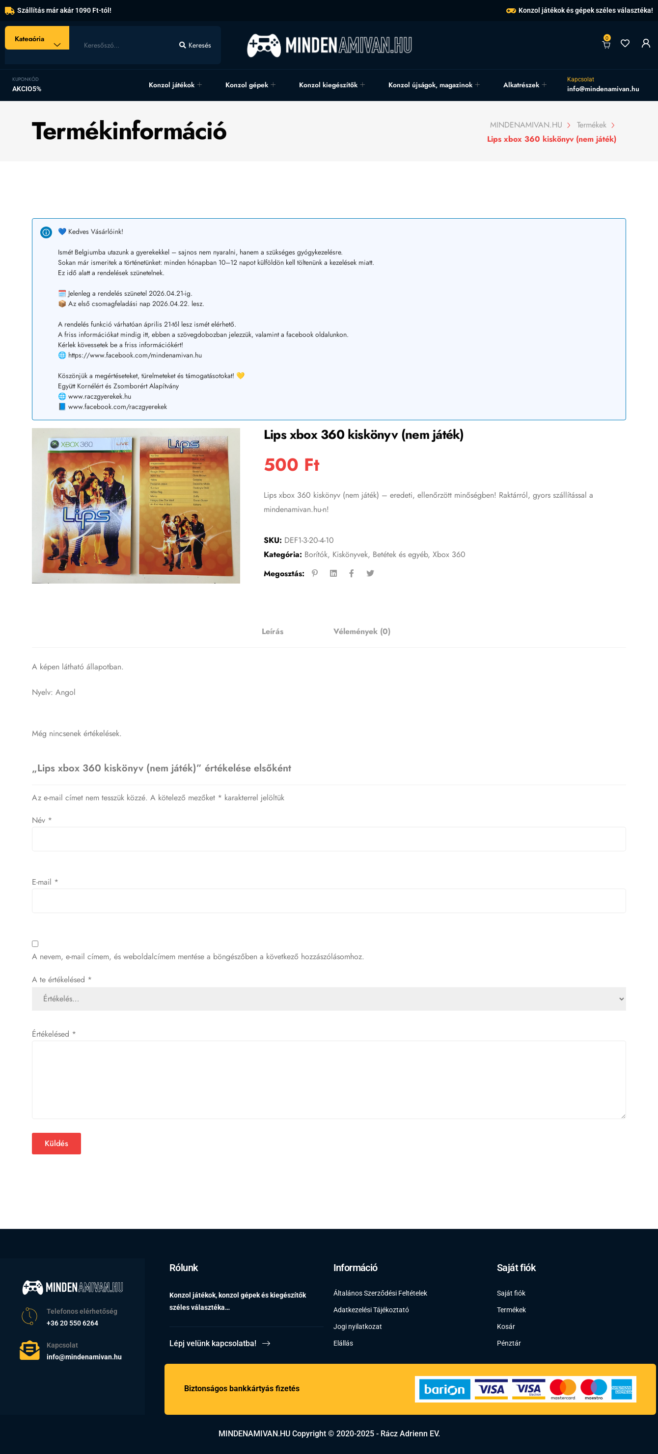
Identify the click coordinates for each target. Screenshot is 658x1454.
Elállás (343, 1343)
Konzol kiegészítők (328, 85)
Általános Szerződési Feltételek (380, 1293)
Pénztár (509, 1343)
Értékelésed (54, 1034)
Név (42, 820)
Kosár (506, 1326)
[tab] (272, 632)
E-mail (45, 882)
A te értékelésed (62, 979)
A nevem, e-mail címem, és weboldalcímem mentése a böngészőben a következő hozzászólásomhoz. (198, 956)
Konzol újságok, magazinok (430, 85)
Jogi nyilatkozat (357, 1326)
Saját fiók (511, 1293)
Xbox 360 (449, 554)
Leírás (272, 631)
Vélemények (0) (361, 631)
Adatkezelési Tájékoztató (371, 1309)
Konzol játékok (171, 85)
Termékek (511, 1309)
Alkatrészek (521, 85)
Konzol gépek (246, 85)
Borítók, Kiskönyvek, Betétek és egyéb (366, 554)
